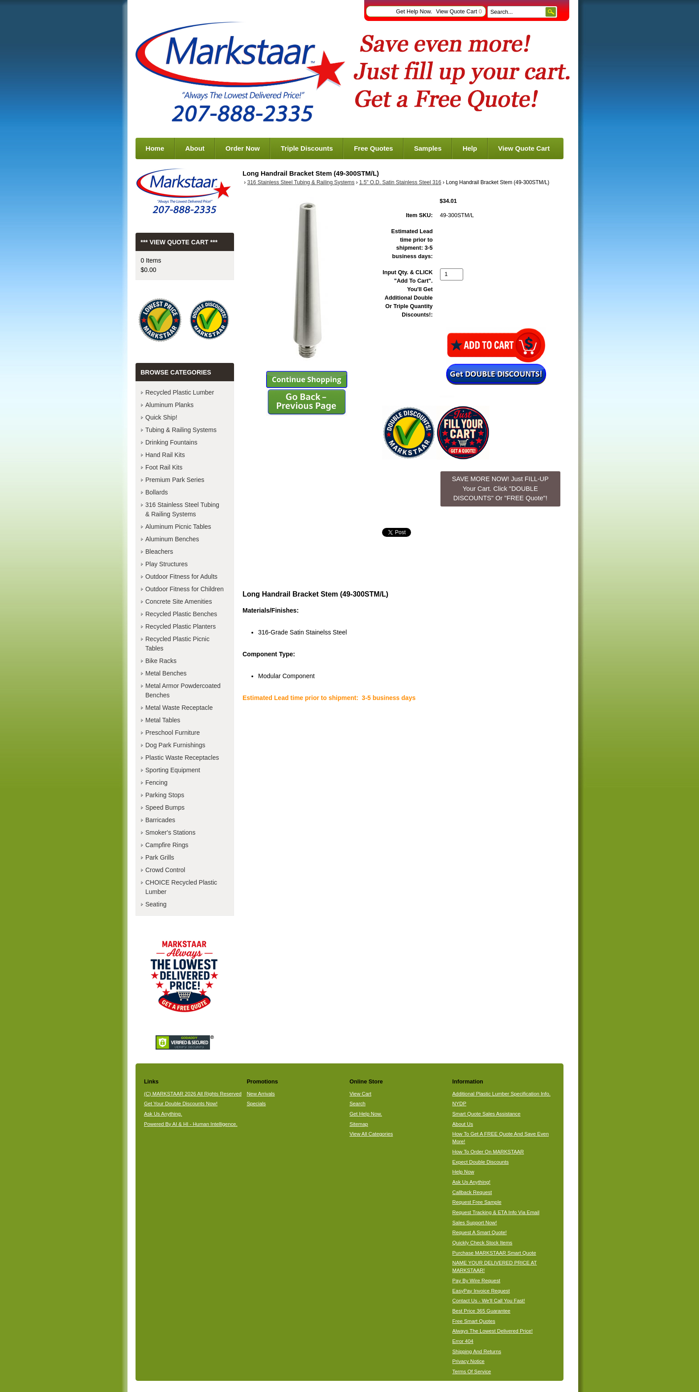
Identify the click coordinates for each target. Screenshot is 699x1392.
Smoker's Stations (170, 832)
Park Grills (159, 857)
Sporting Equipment (172, 770)
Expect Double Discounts (480, 1162)
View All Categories (371, 1134)
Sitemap (359, 1124)
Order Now (243, 148)
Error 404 (462, 1341)
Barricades (160, 820)
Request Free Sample (477, 1202)
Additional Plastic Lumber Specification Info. (501, 1093)
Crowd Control (165, 869)
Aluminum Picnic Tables (178, 526)
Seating (155, 904)
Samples (428, 148)
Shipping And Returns (477, 1351)
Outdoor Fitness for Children (184, 589)
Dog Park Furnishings (175, 745)
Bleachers (159, 551)
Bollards (156, 492)
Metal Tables (162, 720)
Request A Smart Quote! (479, 1232)
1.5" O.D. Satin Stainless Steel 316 (400, 182)
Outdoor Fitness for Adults (181, 576)
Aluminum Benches (172, 539)
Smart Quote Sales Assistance (486, 1113)
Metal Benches (166, 673)
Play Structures (166, 564)
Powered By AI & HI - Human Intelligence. (191, 1124)
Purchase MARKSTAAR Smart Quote (494, 1253)
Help (470, 148)
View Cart (360, 1093)
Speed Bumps (165, 807)
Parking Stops (164, 795)
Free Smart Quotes (473, 1321)
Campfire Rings (166, 844)
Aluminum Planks (169, 404)
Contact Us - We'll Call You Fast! (488, 1300)
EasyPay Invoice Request (481, 1290)
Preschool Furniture (172, 732)
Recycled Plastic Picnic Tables (177, 643)
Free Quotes (373, 148)
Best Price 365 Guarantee (481, 1311)
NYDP (459, 1103)
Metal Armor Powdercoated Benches (183, 690)
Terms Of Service (471, 1371)
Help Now (463, 1171)
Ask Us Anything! (471, 1182)
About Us (462, 1124)
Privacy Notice (468, 1361)
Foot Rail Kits (163, 467)
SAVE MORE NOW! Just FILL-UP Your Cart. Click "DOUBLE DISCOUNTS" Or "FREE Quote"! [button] (500, 488)
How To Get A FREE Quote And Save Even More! (500, 1137)
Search (358, 1103)
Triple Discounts (307, 148)
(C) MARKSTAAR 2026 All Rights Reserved (193, 1093)
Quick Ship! (161, 417)
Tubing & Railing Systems (181, 429)
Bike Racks (161, 660)
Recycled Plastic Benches (181, 614)
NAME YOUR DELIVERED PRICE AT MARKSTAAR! (494, 1266)
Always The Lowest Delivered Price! (492, 1331)
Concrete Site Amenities (178, 601)
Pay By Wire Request (476, 1280)
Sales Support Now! (474, 1222)
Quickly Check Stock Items (482, 1242)
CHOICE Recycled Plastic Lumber (181, 887)
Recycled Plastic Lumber (179, 392)
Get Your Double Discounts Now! (181, 1103)
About (194, 148)
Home (155, 148)
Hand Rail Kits (165, 454)
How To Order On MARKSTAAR (488, 1151)
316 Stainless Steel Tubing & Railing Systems (301, 182)
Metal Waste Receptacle (179, 707)
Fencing (156, 782)
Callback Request (472, 1192)
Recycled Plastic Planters (180, 626)
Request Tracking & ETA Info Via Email (495, 1212)
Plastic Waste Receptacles (182, 757)
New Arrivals (261, 1093)
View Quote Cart (459, 11)
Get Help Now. (414, 11)
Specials (256, 1103)
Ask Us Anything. (163, 1113)
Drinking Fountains (171, 442)
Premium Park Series (174, 479)
